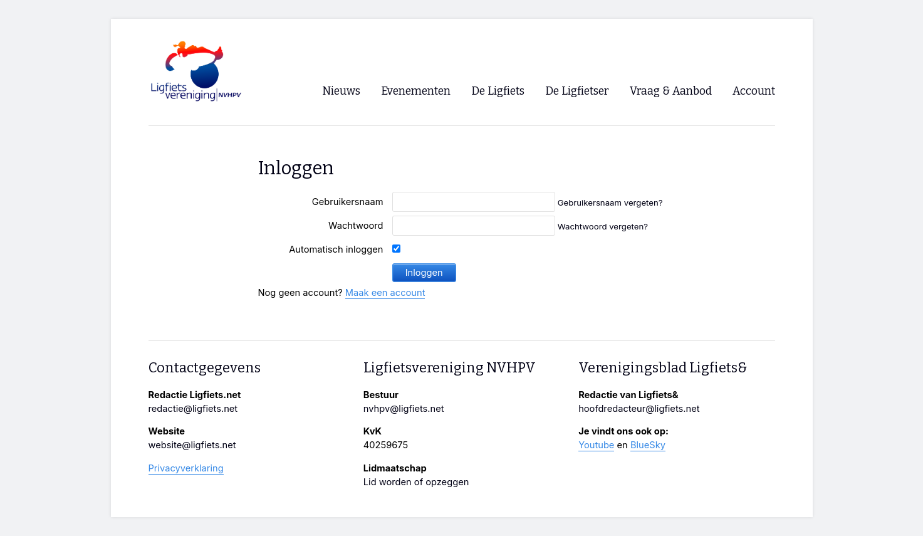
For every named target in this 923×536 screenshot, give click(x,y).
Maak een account (385, 292)
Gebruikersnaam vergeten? (610, 202)
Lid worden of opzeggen (416, 482)
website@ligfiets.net (192, 445)
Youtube (596, 445)
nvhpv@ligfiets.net (403, 408)
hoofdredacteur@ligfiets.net (638, 408)
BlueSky (647, 445)
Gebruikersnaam (347, 202)
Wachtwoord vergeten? (603, 226)
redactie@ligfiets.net (193, 408)
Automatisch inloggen (336, 249)
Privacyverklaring (186, 468)
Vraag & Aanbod (671, 91)
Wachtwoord (355, 225)
